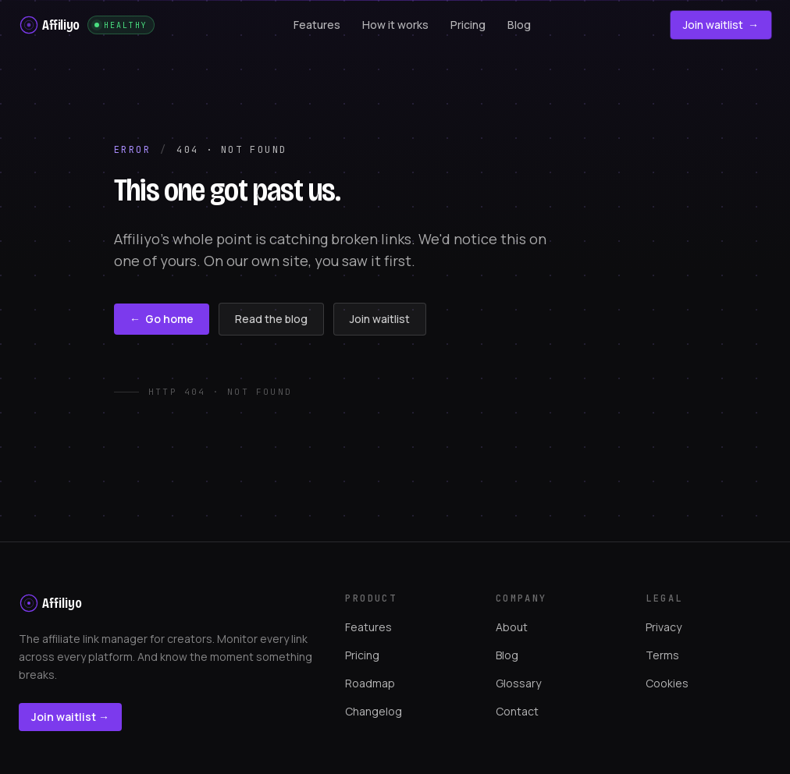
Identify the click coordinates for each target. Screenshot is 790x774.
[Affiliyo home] (49, 25)
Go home (162, 319)
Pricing (362, 655)
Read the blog (271, 318)
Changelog (373, 711)
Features (368, 627)
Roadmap (370, 683)
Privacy (663, 627)
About (512, 627)
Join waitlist (721, 25)
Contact (517, 711)
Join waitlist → (70, 716)
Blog (507, 655)
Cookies (667, 683)
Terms (662, 655)
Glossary (518, 683)
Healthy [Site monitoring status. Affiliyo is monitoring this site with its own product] (121, 25)
